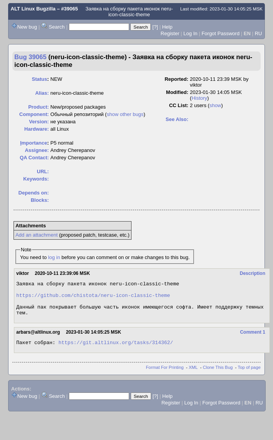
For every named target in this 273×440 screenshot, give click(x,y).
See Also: (177, 119)
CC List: (178, 105)
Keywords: (36, 179)
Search (57, 27)
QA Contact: (34, 157)
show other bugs (125, 114)
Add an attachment (36, 235)
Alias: (42, 93)
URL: (43, 171)
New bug (27, 27)
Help (167, 27)
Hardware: (36, 129)
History (199, 98)
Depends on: (34, 193)
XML (193, 375)
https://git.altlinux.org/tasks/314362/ (115, 350)
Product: (38, 107)
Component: (34, 114)
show (215, 105)
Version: (39, 121)
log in (54, 257)
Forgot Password (220, 33)
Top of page (249, 375)
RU (258, 33)
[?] (155, 27)
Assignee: (37, 150)
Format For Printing (165, 375)
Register (169, 33)
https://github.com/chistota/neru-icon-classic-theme (93, 298)
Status (39, 79)
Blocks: (40, 200)
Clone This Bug (218, 375)
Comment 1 (252, 339)
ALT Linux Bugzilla (33, 9)
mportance (33, 143)
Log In (190, 33)
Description (252, 273)
